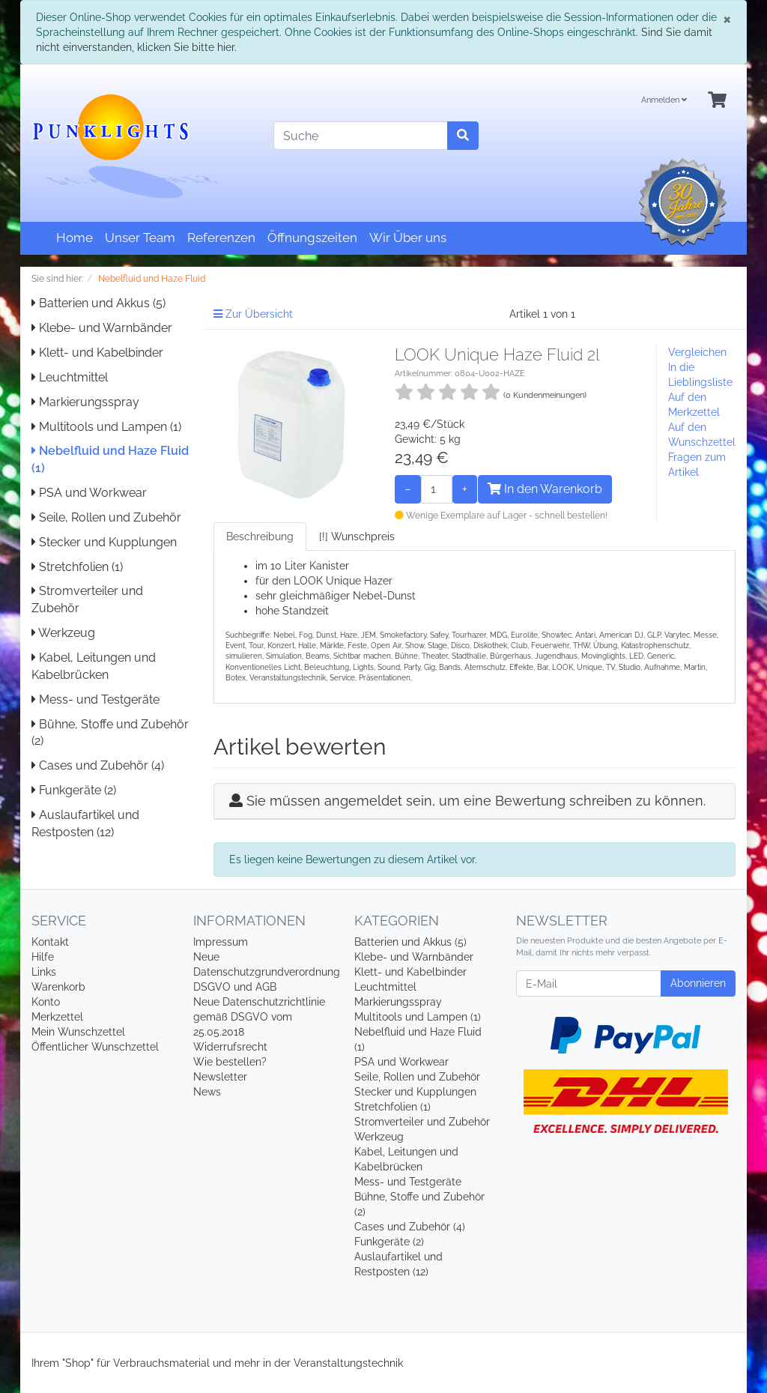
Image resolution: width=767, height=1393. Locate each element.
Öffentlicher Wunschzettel (95, 1047)
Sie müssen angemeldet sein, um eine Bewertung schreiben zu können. (476, 801)
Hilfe (42, 957)
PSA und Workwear (89, 493)
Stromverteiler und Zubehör (422, 1122)
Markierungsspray (85, 402)
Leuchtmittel (69, 377)
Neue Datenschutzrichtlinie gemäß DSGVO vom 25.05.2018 (259, 1017)
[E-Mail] (588, 983)
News (207, 1092)
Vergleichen (697, 352)
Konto (45, 1002)
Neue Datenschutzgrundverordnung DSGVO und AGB (266, 972)
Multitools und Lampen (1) (106, 427)
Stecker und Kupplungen (104, 542)
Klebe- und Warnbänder (101, 328)
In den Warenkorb (545, 489)
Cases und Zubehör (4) (97, 765)
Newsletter (220, 1077)
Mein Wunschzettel (78, 1032)
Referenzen (221, 237)
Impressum (220, 942)
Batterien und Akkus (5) (98, 303)
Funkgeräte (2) (73, 790)
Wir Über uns (407, 237)
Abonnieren (698, 983)
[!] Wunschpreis (357, 537)
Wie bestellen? (230, 1062)
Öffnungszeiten (312, 237)
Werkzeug (63, 633)
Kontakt (50, 942)
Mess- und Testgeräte (95, 699)
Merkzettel (57, 1017)
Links (43, 972)
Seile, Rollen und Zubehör (106, 517)
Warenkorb (58, 987)
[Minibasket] (717, 101)
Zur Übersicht (253, 314)
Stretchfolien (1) (77, 567)
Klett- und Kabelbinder (97, 352)
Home (74, 237)
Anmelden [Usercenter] (664, 100)
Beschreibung (260, 537)
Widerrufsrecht (230, 1047)
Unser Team (140, 237)
